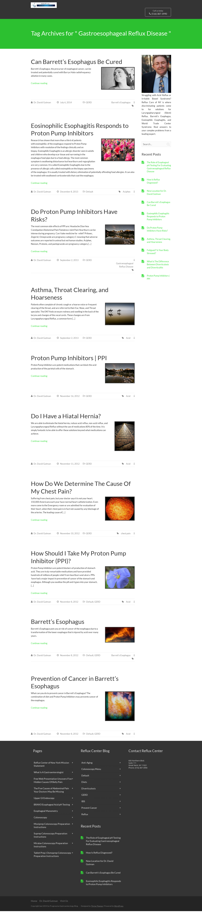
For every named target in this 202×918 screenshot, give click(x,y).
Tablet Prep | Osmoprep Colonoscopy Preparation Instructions (52, 861)
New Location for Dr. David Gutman (157, 199)
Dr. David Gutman (40, 20)
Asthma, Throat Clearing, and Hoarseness (159, 247)
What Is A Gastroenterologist (48, 779)
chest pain (125, 540)
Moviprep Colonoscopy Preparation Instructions (52, 832)
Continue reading (39, 90)
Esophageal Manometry (46, 817)
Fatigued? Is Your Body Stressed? (158, 258)
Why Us (57, 20)
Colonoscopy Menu (91, 775)
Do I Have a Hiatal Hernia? (66, 422)
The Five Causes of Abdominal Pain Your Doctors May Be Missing (51, 797)
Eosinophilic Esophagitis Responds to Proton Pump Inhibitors (158, 223)
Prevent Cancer (89, 814)
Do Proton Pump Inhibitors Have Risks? (157, 236)
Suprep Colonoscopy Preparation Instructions (50, 842)
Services (83, 20)
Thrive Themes (97, 913)
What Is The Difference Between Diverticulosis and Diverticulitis (158, 271)
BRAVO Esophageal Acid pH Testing (52, 811)
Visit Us (118, 20)
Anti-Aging (86, 769)
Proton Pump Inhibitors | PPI (69, 364)
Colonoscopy (40, 824)
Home (34, 907)
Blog (93, 20)
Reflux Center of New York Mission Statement (51, 771)
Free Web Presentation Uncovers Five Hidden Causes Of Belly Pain (53, 787)
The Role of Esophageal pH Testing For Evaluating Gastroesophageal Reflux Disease (159, 174)
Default (89, 198)
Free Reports (132, 20)
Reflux (84, 821)
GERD (89, 109)
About (69, 20)
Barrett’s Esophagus (57, 628)
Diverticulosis (88, 795)
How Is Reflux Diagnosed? (153, 188)
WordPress (118, 913)
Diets (84, 788)
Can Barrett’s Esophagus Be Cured (76, 68)
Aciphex (126, 198)
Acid (128, 344)
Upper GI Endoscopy (44, 804)
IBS (83, 808)
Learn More (105, 20)
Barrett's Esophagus (120, 109)
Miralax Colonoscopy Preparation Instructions (51, 852)
